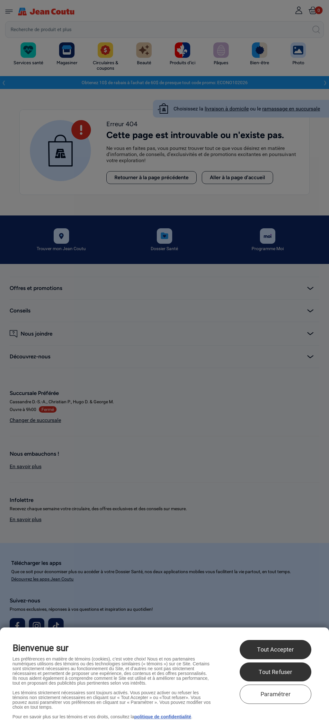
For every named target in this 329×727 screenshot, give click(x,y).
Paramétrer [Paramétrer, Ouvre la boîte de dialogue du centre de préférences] (275, 694)
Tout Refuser (275, 672)
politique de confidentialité (162, 716)
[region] (164, 677)
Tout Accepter (275, 649)
